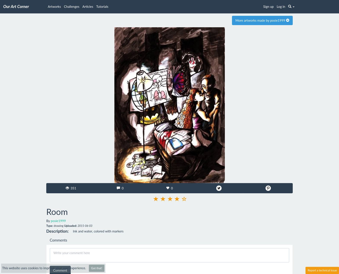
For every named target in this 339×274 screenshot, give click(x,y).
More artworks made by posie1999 (262, 20)
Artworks (54, 6)
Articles (87, 6)
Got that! (96, 268)
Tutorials (102, 6)
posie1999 (58, 221)
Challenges (71, 6)
